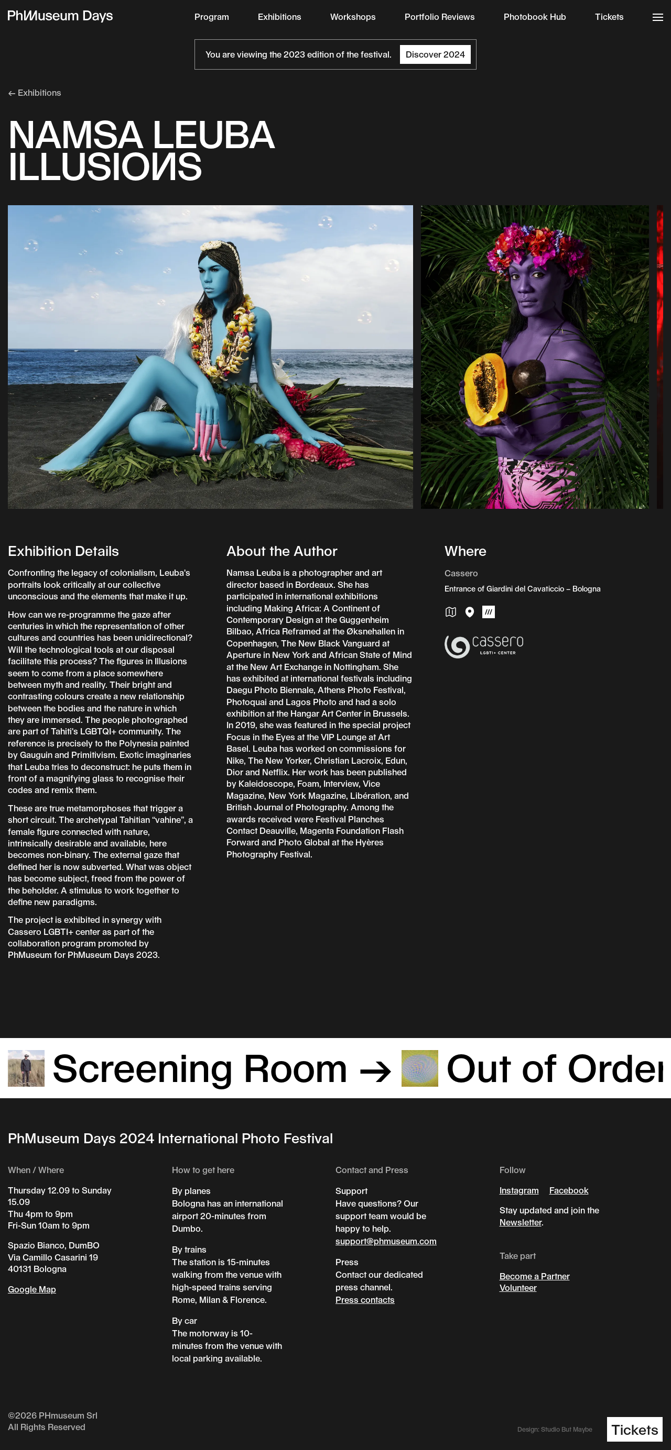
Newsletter (521, 1222)
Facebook (569, 1190)
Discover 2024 (435, 54)
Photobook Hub (535, 16)
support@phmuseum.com (386, 1241)
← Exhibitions (34, 92)
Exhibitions (279, 16)
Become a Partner (535, 1276)
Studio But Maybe (566, 1429)
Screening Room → (201, 1066)
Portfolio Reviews (440, 16)
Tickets (609, 16)
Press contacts (365, 1299)
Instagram (519, 1190)
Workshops (353, 16)
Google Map (32, 1289)
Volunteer (518, 1287)
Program (211, 16)
